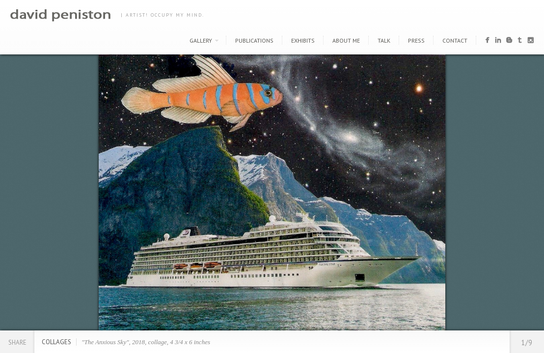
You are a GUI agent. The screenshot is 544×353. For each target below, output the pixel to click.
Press (416, 40)
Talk (384, 40)
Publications (254, 40)
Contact (454, 40)
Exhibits (303, 40)
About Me (346, 40)
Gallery (201, 40)
